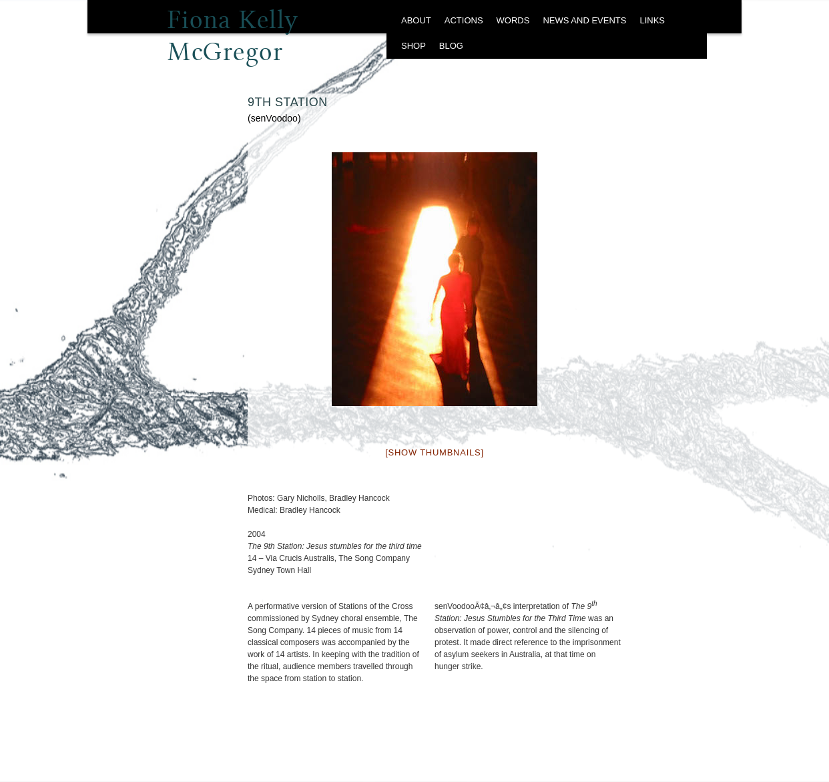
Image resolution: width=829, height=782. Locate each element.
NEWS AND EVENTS (584, 20)
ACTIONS (464, 20)
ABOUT (416, 20)
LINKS (652, 20)
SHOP (413, 46)
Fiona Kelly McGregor (233, 23)
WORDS (513, 20)
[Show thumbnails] (434, 452)
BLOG (451, 46)
